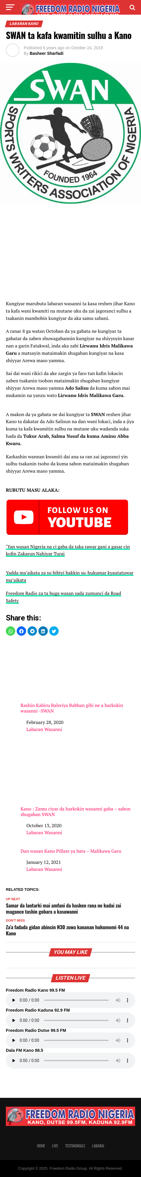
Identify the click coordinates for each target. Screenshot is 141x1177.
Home (41, 1146)
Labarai (98, 1146)
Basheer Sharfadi (46, 53)
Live (55, 1146)
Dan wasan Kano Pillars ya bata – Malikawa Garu (71, 851)
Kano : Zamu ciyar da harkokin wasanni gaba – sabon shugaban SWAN (78, 781)
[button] (10, 631)
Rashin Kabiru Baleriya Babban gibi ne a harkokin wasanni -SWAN (78, 678)
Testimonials (75, 1146)
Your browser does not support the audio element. (70, 1000)
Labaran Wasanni (44, 729)
